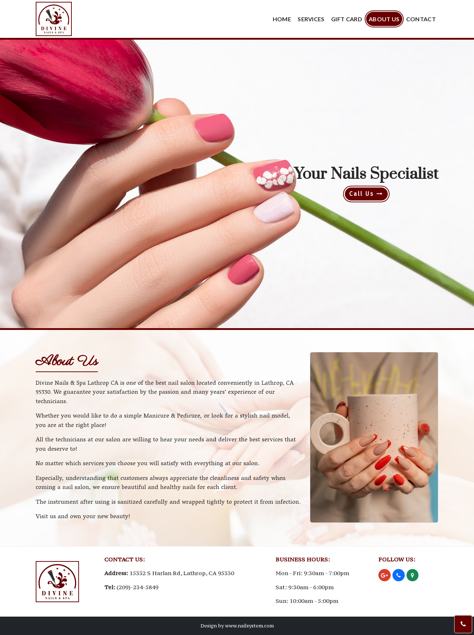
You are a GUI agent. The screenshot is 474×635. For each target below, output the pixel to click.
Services (311, 19)
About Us (384, 19)
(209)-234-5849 (137, 587)
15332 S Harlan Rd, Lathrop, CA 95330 (182, 573)
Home (282, 19)
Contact (421, 19)
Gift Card (346, 19)
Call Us (366, 194)
